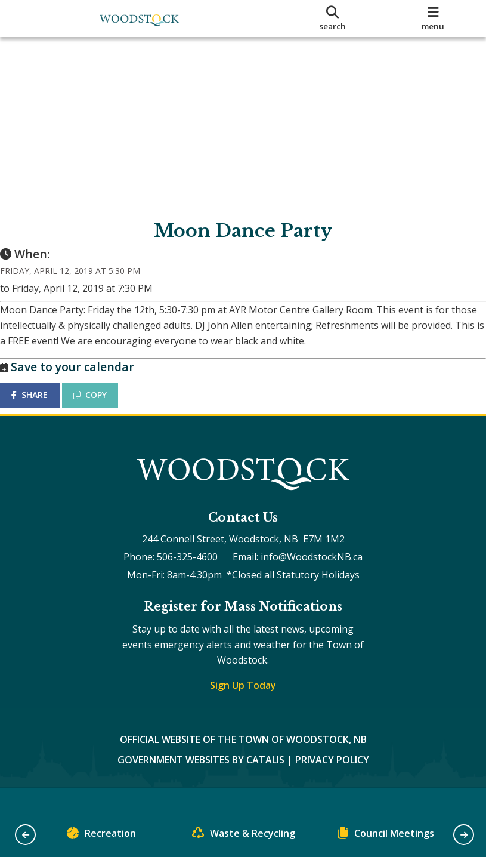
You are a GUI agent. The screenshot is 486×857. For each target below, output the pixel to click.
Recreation (101, 836)
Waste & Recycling (243, 836)
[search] (332, 18)
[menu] (433, 18)
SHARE (41, 406)
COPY (102, 406)
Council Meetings (386, 836)
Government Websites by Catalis (200, 783)
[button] (25, 834)
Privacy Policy (332, 783)
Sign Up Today (243, 708)
